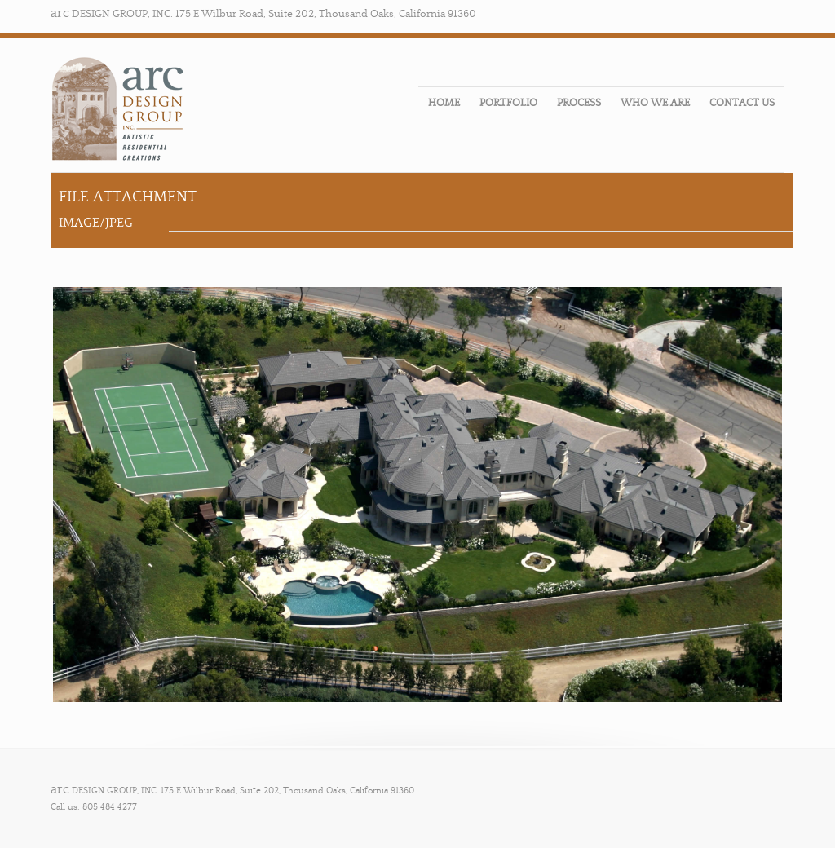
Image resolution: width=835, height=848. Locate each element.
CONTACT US (742, 102)
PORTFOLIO (508, 102)
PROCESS (579, 102)
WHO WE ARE (655, 102)
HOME (444, 102)
